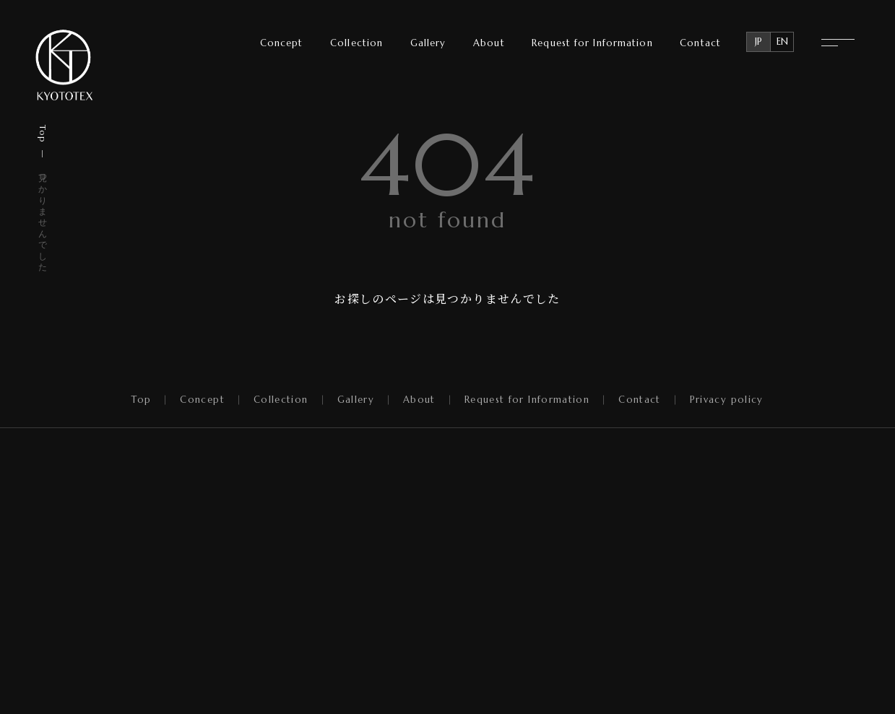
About (489, 43)
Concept (281, 43)
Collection (356, 43)
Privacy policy (727, 400)
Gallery (428, 43)
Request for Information (592, 43)
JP (758, 41)
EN (782, 41)
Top (43, 133)
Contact (700, 43)
